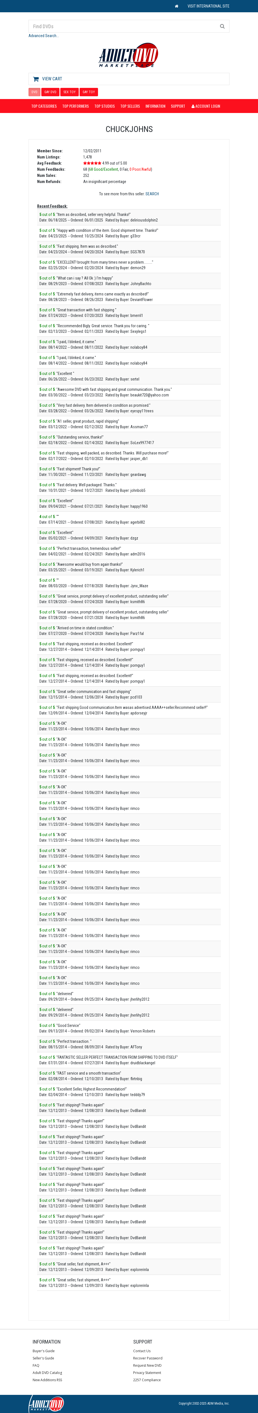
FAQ (36, 1365)
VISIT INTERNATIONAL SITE (209, 6)
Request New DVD (147, 1365)
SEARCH (152, 194)
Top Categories (44, 106)
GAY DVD (50, 92)
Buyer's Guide (44, 1351)
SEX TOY (69, 92)
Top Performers (75, 106)
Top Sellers (130, 106)
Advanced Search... (43, 35)
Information (155, 106)
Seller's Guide (43, 1358)
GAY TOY (89, 92)
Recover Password (148, 1358)
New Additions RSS (47, 1380)
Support (178, 106)
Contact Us (141, 1351)
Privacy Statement (147, 1372)
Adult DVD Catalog (47, 1372)
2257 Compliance (147, 1380)
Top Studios (104, 106)
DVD (34, 92)
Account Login (206, 106)
